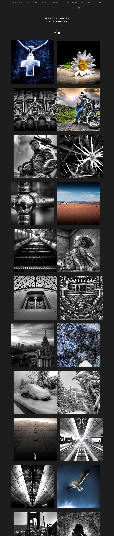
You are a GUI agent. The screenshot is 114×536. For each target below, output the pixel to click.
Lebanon (65, 2)
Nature (74, 2)
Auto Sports (16, 2)
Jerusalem (44, 2)
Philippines (98, 2)
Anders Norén (60, 528)
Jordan (54, 2)
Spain (51, 8)
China (28, 2)
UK (58, 8)
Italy (35, 2)
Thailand (42, 8)
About (72, 8)
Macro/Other (86, 2)
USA (63, 8)
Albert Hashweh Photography (57, 20)
